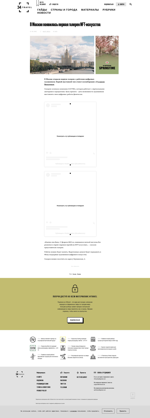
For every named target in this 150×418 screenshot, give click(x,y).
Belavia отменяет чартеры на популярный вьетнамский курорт (47, 339)
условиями (73, 411)
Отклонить (108, 411)
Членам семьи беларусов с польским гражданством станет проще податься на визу (78, 348)
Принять (123, 411)
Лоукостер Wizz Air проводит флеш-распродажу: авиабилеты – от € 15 (48, 348)
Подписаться (109, 4)
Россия (74, 274)
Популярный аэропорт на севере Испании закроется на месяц (78, 356)
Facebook (63, 380)
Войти (121, 4)
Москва (79, 274)
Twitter (63, 384)
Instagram (63, 377)
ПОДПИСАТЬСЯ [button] (75, 320)
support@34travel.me (99, 384)
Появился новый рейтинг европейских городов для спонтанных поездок (48, 356)
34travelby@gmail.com (100, 379)
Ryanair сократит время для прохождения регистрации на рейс (107, 348)
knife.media (46, 31)
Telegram (63, 387)
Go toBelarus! (43, 3)
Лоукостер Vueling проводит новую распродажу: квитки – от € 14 (77, 339)
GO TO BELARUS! (82, 377)
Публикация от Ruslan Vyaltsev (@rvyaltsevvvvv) (70, 164)
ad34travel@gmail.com (100, 390)
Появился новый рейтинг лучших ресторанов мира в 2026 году (108, 339)
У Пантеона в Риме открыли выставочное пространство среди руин (108, 356)
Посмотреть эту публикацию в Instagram (70, 136)
